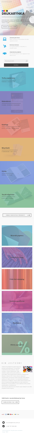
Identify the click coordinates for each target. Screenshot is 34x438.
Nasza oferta (7, 26)
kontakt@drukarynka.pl (13, 422)
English (30, 7)
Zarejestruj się (8, 402)
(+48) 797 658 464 (11, 426)
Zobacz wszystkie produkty (15, 215)
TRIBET (6, 431)
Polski (27, 7)
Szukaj (16, 65)
